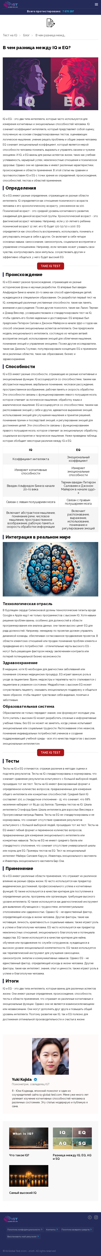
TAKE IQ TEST (50, 266)
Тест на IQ (10, 35)
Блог (26, 35)
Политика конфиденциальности (24, 1229)
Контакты (51, 1229)
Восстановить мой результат (22, 1236)
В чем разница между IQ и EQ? (51, 35)
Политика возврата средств (76, 1229)
